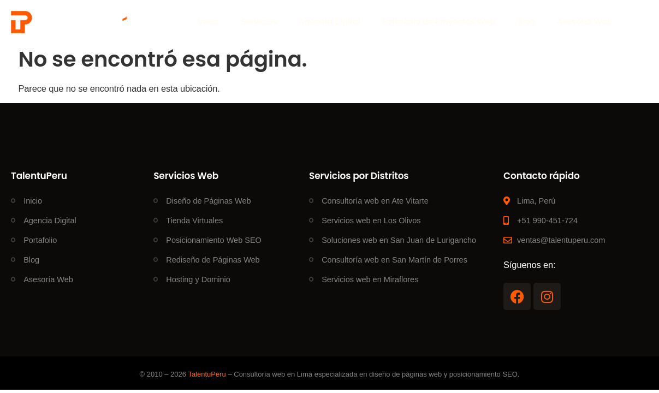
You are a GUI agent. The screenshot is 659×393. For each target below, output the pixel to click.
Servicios (259, 21)
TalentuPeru (206, 374)
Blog (527, 21)
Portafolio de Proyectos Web (439, 21)
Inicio (208, 21)
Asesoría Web (585, 21)
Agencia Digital (329, 21)
